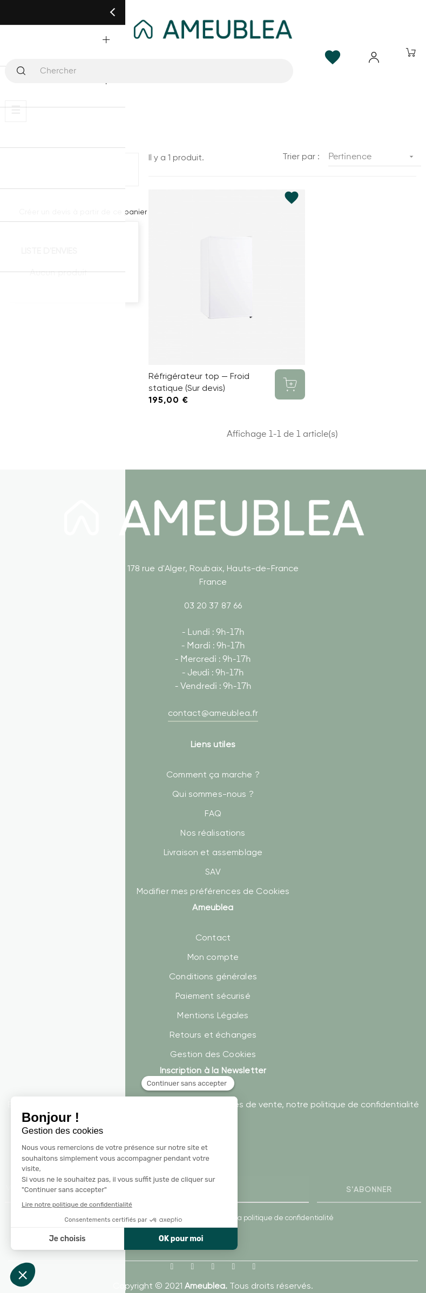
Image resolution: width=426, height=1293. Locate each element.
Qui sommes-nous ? (212, 775)
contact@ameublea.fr (213, 694)
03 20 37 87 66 (213, 586)
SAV (212, 853)
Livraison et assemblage (213, 833)
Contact (213, 918)
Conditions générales (213, 957)
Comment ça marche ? (213, 755)
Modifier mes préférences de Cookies (213, 872)
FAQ (213, 794)
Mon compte (213, 937)
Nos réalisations (212, 814)
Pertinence (374, 156)
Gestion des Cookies (213, 1035)
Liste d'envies (49, 251)
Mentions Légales (212, 996)
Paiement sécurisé (212, 976)
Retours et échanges (213, 1015)
